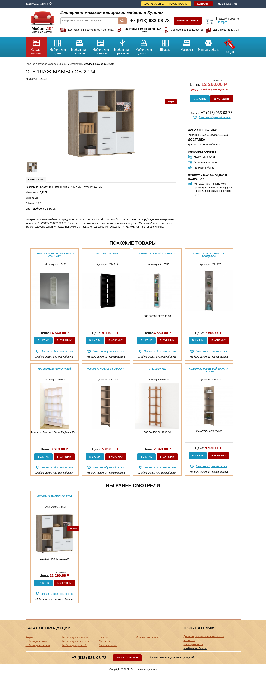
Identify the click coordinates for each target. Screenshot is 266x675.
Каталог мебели (36, 46)
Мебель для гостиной (101, 46)
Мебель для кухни (58, 46)
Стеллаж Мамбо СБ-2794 (54, 496)
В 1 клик (200, 98)
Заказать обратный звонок (215, 117)
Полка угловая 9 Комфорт (106, 368)
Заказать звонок (188, 20)
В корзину (222, 98)
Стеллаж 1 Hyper (106, 253)
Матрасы (187, 44)
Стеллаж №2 (157, 368)
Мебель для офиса (147, 637)
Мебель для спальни (79, 46)
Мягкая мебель (208, 44)
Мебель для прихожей (122, 46)
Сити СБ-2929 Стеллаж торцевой (209, 255)
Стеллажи (76, 63)
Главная (30, 63)
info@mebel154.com (195, 648)
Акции (230, 45)
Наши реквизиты (228, 3)
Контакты (203, 4)
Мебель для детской (144, 46)
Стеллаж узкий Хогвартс (157, 253)
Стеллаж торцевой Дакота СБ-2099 (208, 370)
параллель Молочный (54, 368)
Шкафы (165, 44)
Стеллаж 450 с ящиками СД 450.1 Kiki (54, 255)
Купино (44, 3)
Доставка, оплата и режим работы (166, 4)
